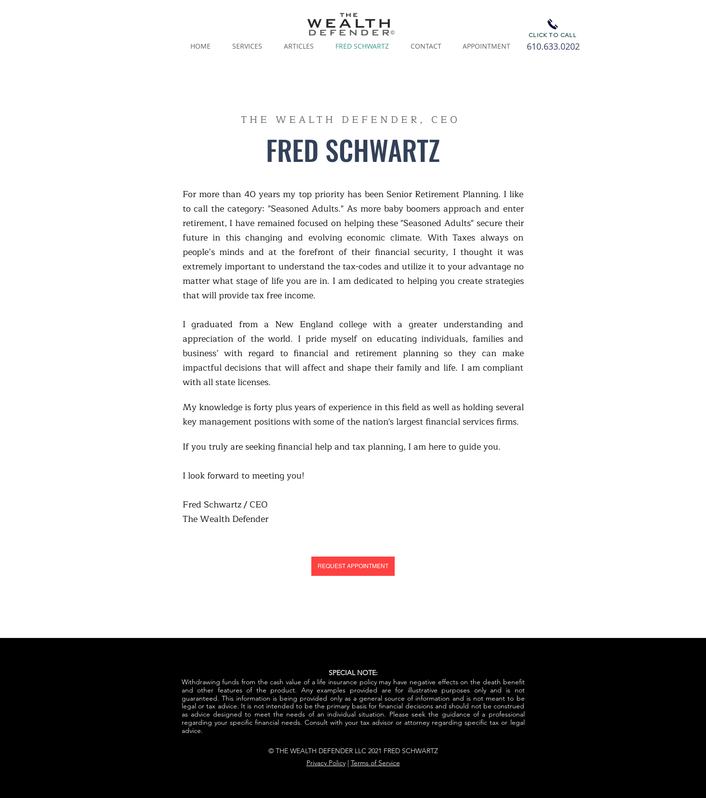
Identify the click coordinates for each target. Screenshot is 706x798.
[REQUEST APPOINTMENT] (353, 566)
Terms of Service (375, 762)
